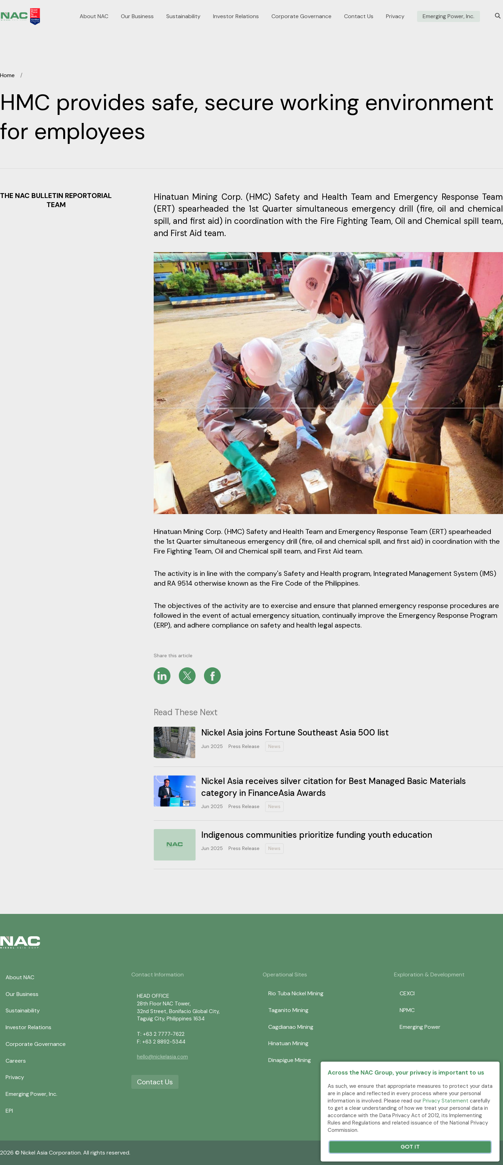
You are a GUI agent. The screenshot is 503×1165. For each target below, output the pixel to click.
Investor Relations (236, 16)
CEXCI (407, 993)
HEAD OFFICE (153, 995)
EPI (9, 1110)
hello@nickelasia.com (162, 1056)
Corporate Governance (301, 16)
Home (7, 75)
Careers (16, 1060)
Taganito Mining (288, 1010)
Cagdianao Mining (290, 1027)
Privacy (395, 16)
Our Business (137, 16)
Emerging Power (420, 1027)
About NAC (94, 16)
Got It (410, 1147)
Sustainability (183, 16)
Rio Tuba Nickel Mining (295, 993)
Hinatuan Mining (288, 1043)
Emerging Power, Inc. (448, 16)
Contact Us (358, 16)
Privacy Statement (445, 1100)
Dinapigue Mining (289, 1060)
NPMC (407, 1010)
